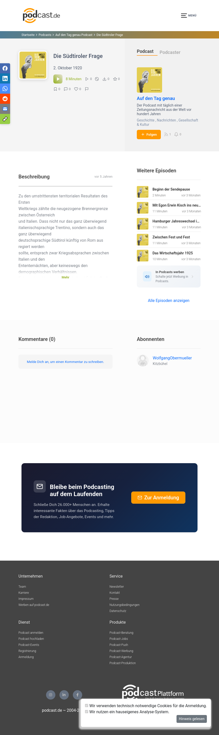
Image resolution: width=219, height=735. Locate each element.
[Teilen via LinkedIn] (5, 78)
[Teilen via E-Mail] (5, 109)
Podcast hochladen (31, 639)
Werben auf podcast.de (33, 605)
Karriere (23, 593)
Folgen (149, 134)
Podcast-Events (28, 645)
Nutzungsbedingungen (125, 605)
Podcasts (45, 35)
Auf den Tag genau (156, 98)
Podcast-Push (119, 645)
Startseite (28, 35)
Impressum (26, 599)
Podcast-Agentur (121, 657)
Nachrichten (166, 120)
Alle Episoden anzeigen (168, 300)
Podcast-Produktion (123, 663)
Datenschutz (118, 611)
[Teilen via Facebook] (5, 68)
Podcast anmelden (30, 633)
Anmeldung (26, 657)
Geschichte (146, 120)
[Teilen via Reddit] (5, 99)
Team (22, 586)
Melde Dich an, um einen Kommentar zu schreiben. (65, 362)
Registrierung (27, 651)
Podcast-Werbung (121, 651)
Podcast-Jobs (119, 639)
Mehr (65, 277)
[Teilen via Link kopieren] (5, 119)
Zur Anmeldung (158, 498)
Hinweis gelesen (192, 719)
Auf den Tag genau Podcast (74, 35)
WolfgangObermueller (172, 358)
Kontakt (115, 593)
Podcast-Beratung (121, 633)
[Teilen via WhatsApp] (5, 89)
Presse (114, 599)
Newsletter (117, 586)
